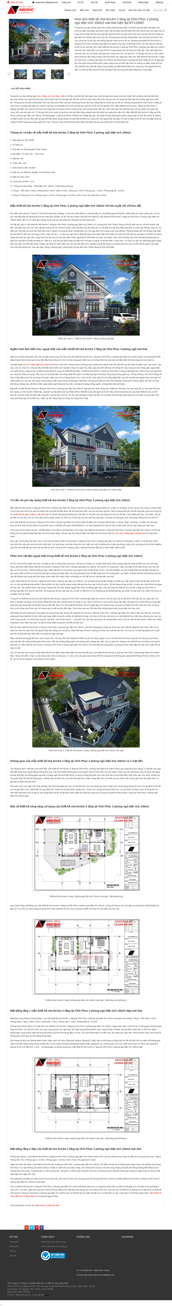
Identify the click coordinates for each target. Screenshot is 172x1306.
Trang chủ (66, 2)
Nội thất (110, 10)
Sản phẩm (14, 1246)
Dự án (122, 10)
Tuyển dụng (110, 2)
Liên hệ (94, 2)
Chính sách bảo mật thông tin (54, 1246)
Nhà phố (97, 10)
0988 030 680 (16, 2)
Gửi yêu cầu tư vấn (139, 10)
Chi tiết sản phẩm (20, 88)
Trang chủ (14, 1242)
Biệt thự (84, 10)
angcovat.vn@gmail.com (47, 2)
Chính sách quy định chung (53, 1242)
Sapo (47, 1295)
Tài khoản (126, 2)
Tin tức (12, 1251)
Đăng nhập (143, 2)
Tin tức (80, 2)
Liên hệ (12, 1255)
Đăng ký (159, 2)
